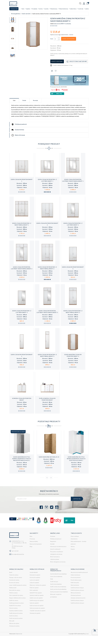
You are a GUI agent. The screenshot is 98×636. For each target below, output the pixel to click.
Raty (31, 536)
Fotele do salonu (13, 575)
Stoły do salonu (13, 608)
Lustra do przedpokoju (56, 576)
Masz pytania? (77, 61)
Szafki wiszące (54, 581)
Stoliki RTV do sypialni (36, 592)
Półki (51, 579)
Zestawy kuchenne (76, 595)
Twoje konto (76, 533)
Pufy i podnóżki (34, 590)
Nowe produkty (34, 541)
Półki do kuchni (75, 582)
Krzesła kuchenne (76, 577)
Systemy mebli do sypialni (37, 595)
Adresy (73, 546)
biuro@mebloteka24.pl (18, 554)
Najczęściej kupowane (36, 544)
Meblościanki (12, 587)
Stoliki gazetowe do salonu (16, 603)
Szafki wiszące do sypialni (37, 600)
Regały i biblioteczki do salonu (17, 598)
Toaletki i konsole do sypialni (37, 610)
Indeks (52, 23)
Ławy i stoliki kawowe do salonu (17, 585)
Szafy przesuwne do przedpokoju (59, 591)
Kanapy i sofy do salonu (15, 577)
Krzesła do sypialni (35, 577)
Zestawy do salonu (14, 626)
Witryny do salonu (14, 623)
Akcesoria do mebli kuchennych (79, 572)
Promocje (32, 539)
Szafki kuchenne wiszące (77, 590)
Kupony (73, 549)
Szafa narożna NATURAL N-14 (49, 457)
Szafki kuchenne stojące (77, 587)
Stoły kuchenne (75, 585)
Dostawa (52, 536)
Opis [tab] (14, 100)
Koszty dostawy (57, 61)
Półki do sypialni (34, 587)
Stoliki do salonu (13, 600)
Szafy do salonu (13, 615)
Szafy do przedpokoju (56, 584)
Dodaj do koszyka (68, 38)
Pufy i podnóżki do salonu (16, 595)
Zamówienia (74, 539)
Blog (31, 546)
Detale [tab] (24, 100)
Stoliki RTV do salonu (15, 605)
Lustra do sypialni (34, 580)
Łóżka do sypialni (34, 582)
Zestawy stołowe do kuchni (78, 598)
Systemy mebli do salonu (16, 610)
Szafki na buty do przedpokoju (58, 586)
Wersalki (11, 621)
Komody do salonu (14, 580)
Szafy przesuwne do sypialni (37, 608)
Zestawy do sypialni (35, 613)
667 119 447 (15, 551)
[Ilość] (56, 39)
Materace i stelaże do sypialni (38, 585)
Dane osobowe (75, 536)
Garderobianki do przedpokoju (58, 574)
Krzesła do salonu (14, 582)
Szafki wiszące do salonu (16, 613)
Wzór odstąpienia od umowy (58, 562)
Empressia (19, 633)
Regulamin (53, 541)
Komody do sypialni (35, 575)
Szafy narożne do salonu (16, 618)
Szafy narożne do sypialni (36, 605)
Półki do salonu (13, 592)
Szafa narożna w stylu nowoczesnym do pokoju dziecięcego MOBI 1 (76, 458)
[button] (12, 55)
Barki (10, 572)
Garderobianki (34, 572)
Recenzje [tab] (35, 100)
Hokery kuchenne (75, 575)
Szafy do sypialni (34, 603)
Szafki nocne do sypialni (36, 598)
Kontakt (52, 544)
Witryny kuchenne (76, 592)
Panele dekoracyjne (76, 580)
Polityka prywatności (55, 539)
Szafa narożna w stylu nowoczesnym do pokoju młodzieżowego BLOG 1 (21, 458)
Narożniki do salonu (14, 590)
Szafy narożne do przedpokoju (58, 589)
